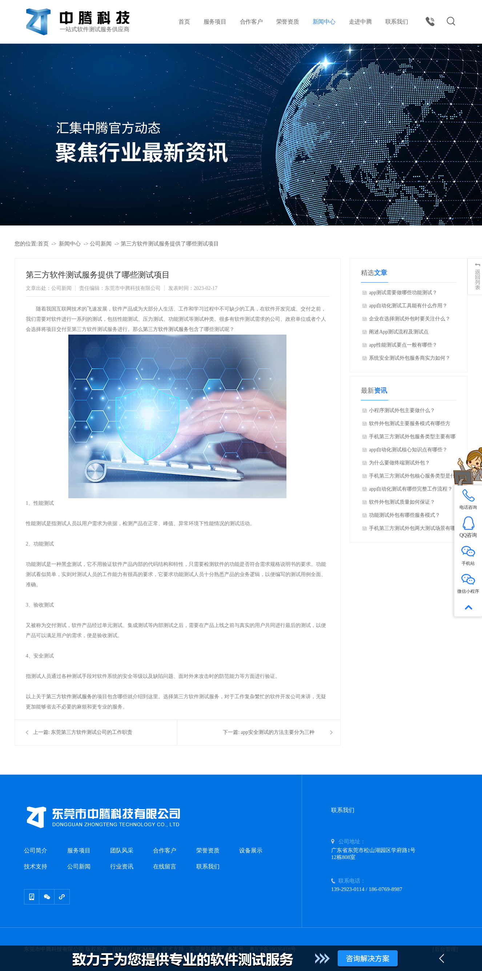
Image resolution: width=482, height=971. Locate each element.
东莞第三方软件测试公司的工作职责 (91, 732)
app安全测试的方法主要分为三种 (277, 732)
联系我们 (396, 22)
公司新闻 (101, 244)
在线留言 (164, 866)
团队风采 (121, 850)
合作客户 (251, 22)
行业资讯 (121, 866)
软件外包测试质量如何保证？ (402, 502)
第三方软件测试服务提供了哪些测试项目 (170, 244)
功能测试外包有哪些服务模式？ (404, 515)
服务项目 (215, 22)
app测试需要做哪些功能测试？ (403, 292)
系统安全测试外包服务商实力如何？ (409, 358)
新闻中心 (324, 22)
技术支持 (35, 866)
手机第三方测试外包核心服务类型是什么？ (412, 478)
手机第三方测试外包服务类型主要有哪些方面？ (412, 438)
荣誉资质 (287, 22)
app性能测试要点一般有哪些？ (403, 345)
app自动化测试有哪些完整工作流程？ (411, 489)
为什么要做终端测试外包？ (399, 462)
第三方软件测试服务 (166, 329)
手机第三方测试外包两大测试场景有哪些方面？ (412, 530)
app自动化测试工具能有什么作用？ (408, 305)
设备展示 (250, 850)
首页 (184, 22)
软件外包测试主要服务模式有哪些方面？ (409, 425)
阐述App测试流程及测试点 (399, 332)
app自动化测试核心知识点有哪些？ (408, 449)
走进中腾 (360, 22)
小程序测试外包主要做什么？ (402, 410)
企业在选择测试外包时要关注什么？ (409, 318)
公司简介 (35, 850)
